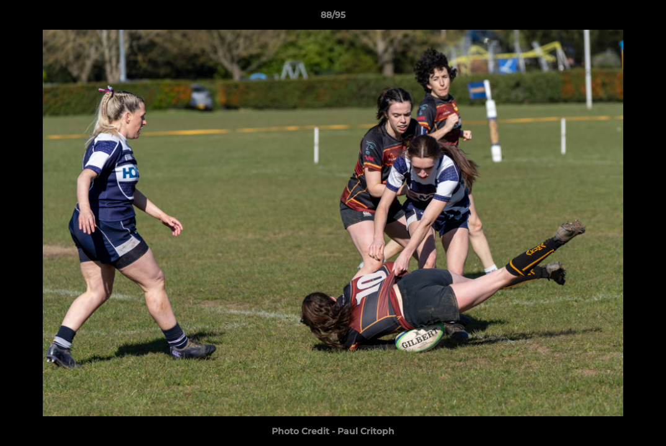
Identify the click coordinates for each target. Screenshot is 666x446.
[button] (643, 18)
